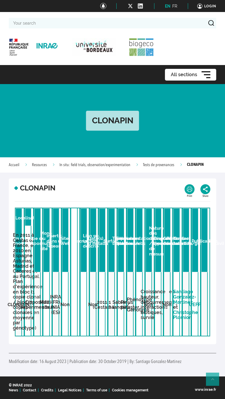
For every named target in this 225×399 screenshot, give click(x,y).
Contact (29, 390)
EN (168, 6)
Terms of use (96, 390)
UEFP (195, 304)
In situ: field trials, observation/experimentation (94, 165)
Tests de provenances (158, 165)
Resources (39, 165)
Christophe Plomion (185, 315)
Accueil (14, 165)
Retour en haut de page (215, 382)
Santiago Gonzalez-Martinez (184, 297)
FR (174, 6)
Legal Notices (69, 390)
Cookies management (130, 390)
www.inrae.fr (205, 390)
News (13, 390)
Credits (47, 390)
